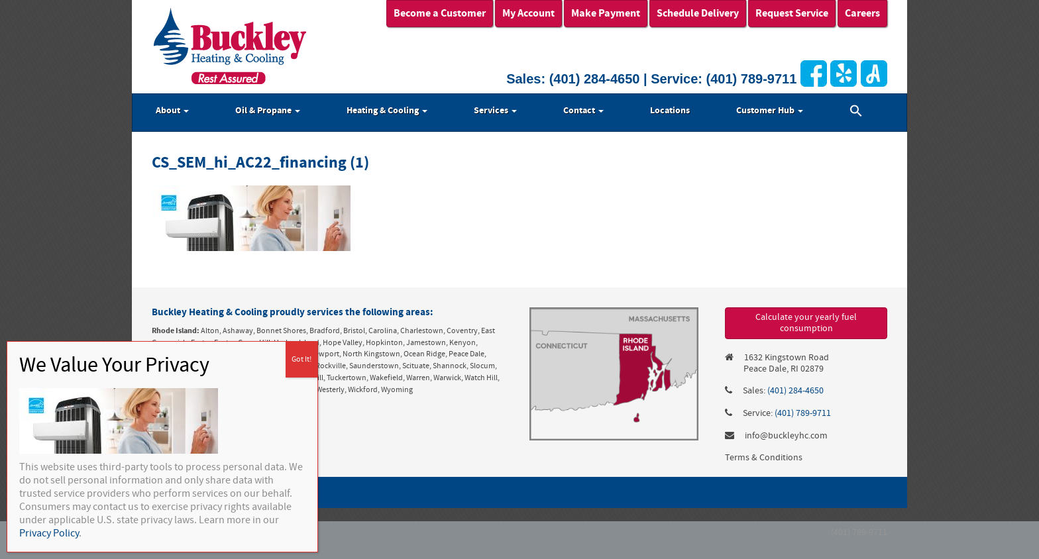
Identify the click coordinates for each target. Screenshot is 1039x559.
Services (495, 110)
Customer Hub (769, 110)
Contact (583, 110)
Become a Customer (440, 13)
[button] (856, 112)
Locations (670, 110)
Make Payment (605, 13)
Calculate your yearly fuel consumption (806, 322)
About (172, 110)
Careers (862, 13)
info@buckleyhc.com (786, 436)
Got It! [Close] (301, 359)
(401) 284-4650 (594, 79)
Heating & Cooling (387, 110)
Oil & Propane (267, 110)
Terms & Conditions (763, 458)
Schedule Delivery (698, 13)
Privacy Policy (49, 533)
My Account (528, 13)
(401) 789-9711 (751, 79)
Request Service (791, 13)
